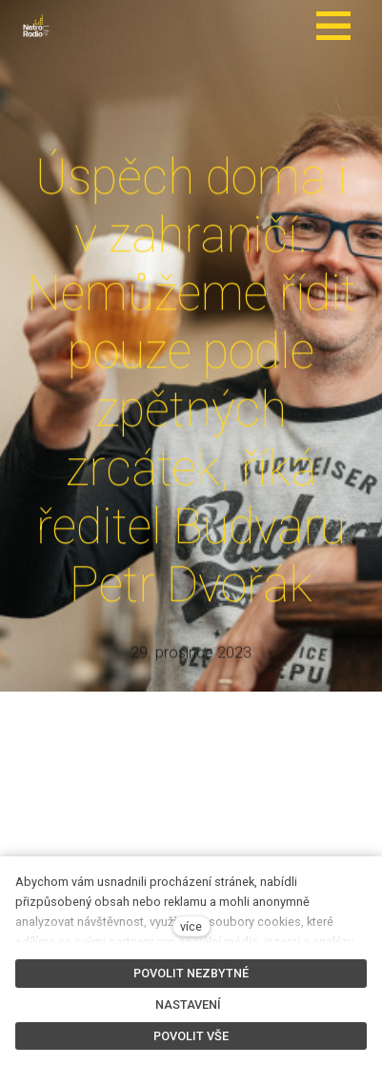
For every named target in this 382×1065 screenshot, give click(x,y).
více (191, 926)
